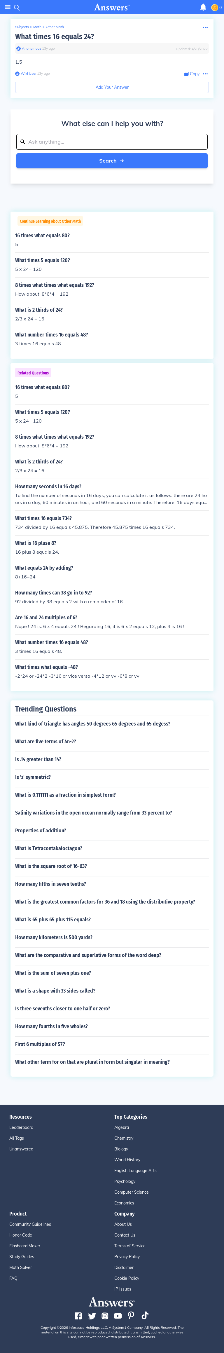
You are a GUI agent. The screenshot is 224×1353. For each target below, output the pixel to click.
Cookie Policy (126, 1278)
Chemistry (123, 1138)
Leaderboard (21, 1127)
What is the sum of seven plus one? (53, 973)
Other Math (55, 27)
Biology (121, 1149)
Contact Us (124, 1235)
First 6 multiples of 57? (40, 1044)
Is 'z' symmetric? (33, 777)
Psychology (124, 1181)
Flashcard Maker (24, 1246)
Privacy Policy (127, 1256)
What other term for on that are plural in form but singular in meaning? (92, 1062)
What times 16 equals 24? (54, 36)
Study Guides (21, 1256)
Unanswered (21, 1149)
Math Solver (20, 1267)
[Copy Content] (192, 74)
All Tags (16, 1138)
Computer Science (131, 1192)
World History (127, 1159)
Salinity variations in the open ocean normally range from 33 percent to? (93, 813)
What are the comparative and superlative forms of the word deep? (88, 955)
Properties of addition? (40, 830)
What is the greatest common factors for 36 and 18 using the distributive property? (105, 902)
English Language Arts (135, 1170)
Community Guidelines (30, 1224)
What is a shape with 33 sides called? (55, 991)
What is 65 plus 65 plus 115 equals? (53, 919)
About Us (123, 1224)
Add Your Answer (112, 87)
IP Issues (122, 1289)
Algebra (121, 1127)
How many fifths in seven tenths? (50, 884)
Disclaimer (124, 1267)
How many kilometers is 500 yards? (53, 937)
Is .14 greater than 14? (38, 759)
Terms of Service (130, 1246)
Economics (124, 1203)
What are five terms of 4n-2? (45, 741)
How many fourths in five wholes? (51, 1026)
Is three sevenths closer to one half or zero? (62, 1008)
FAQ (13, 1278)
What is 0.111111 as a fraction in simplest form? (65, 795)
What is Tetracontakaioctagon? (48, 848)
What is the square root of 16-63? (51, 866)
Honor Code (20, 1235)
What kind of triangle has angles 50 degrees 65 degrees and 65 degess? (92, 724)
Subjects (22, 27)
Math (37, 27)
